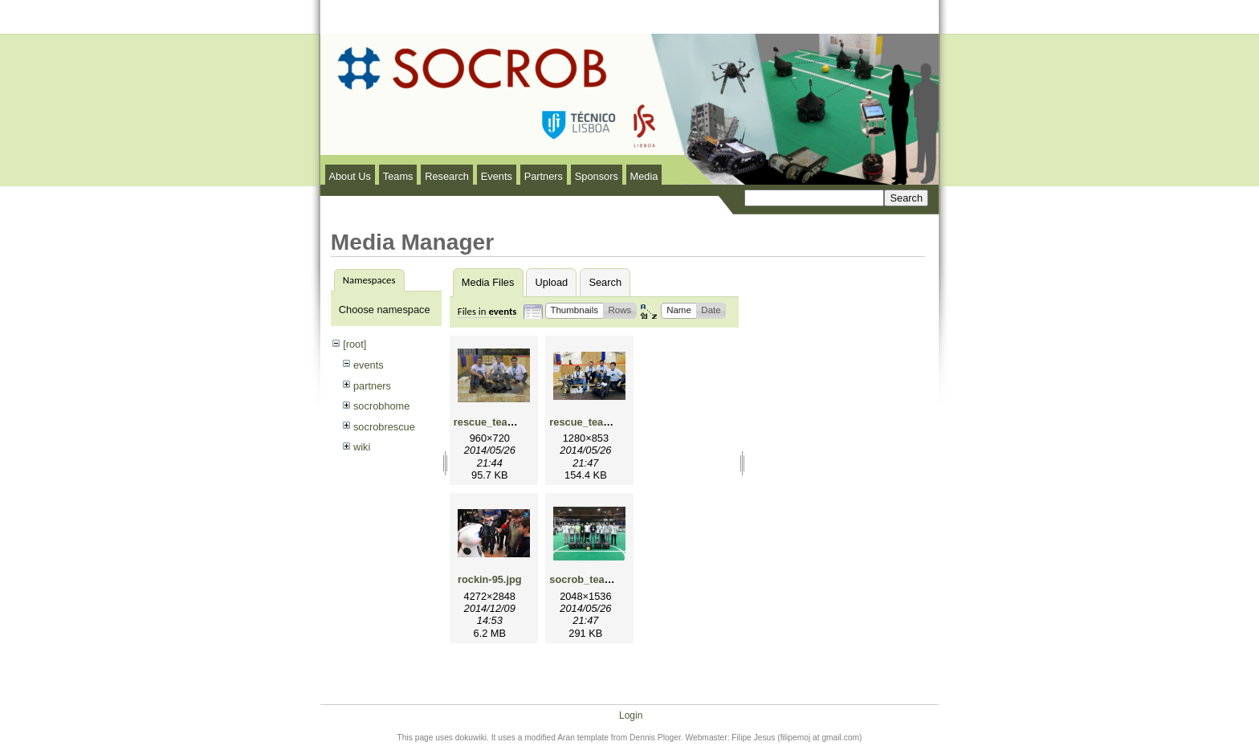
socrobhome (381, 406)
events (368, 365)
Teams (398, 176)
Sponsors (596, 176)
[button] (574, 311)
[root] (354, 344)
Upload (552, 282)
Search (605, 282)
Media (644, 176)
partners (372, 386)
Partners (543, 176)
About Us (349, 176)
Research (447, 176)
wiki (361, 447)
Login (630, 707)
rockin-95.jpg (490, 579)
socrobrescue (384, 427)
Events (496, 176)
